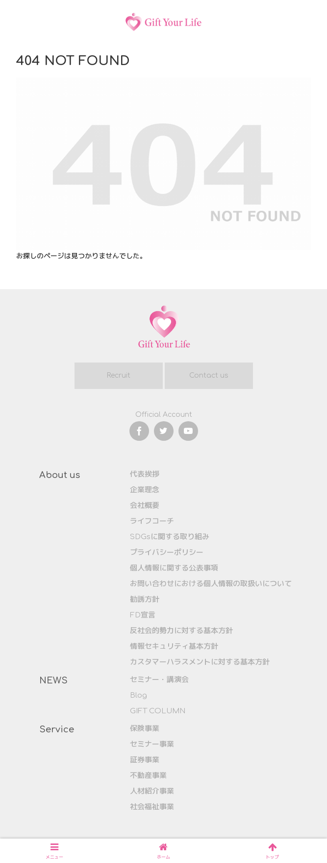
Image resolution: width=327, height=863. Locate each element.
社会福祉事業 (152, 807)
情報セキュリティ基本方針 (174, 646)
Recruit (118, 375)
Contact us (208, 375)
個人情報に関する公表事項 (174, 568)
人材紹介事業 (152, 791)
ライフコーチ (152, 521)
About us (59, 475)
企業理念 (144, 490)
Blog (138, 695)
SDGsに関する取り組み (169, 537)
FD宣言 (142, 615)
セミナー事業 (152, 744)
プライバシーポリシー (166, 552)
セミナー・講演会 (159, 680)
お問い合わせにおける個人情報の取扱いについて (211, 584)
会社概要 (144, 505)
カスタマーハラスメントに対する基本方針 (200, 662)
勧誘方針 (144, 599)
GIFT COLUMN (157, 711)
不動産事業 (148, 776)
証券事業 (144, 760)
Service (56, 729)
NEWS (53, 680)
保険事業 (144, 729)
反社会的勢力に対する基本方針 (181, 631)
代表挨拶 (144, 474)
